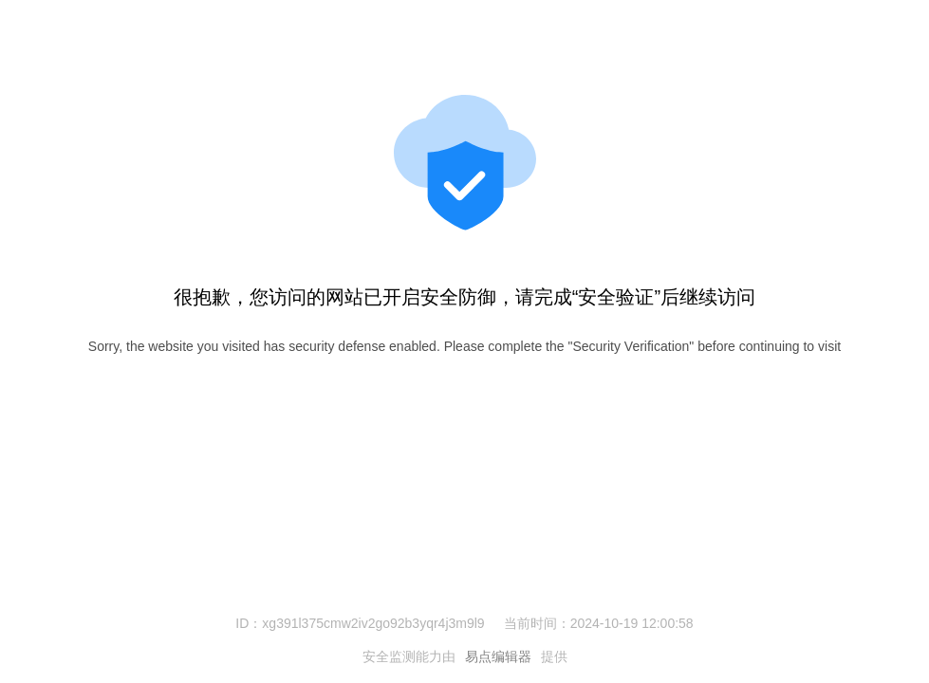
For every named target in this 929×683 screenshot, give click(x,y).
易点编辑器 (498, 656)
